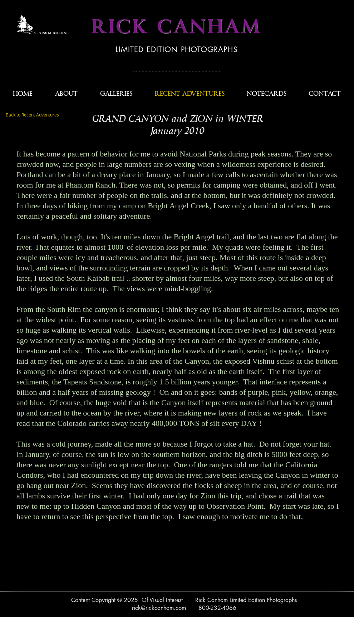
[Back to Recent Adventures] (32, 115)
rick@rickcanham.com (159, 608)
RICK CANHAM (177, 26)
